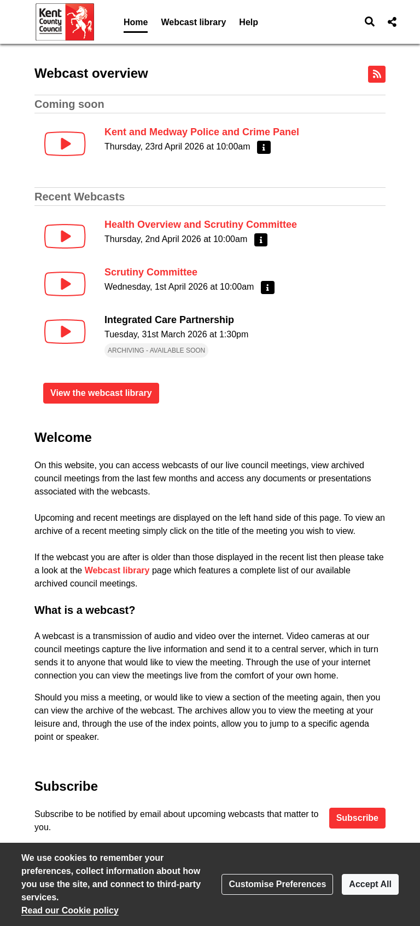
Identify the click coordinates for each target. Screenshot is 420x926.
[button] (370, 22)
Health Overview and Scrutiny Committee (200, 224)
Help (248, 22)
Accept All (370, 884)
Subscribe (357, 818)
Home (136, 22)
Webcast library (193, 22)
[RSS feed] (377, 74)
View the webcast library (101, 393)
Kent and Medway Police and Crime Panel (201, 131)
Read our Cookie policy (70, 910)
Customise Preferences (277, 884)
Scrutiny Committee (150, 272)
